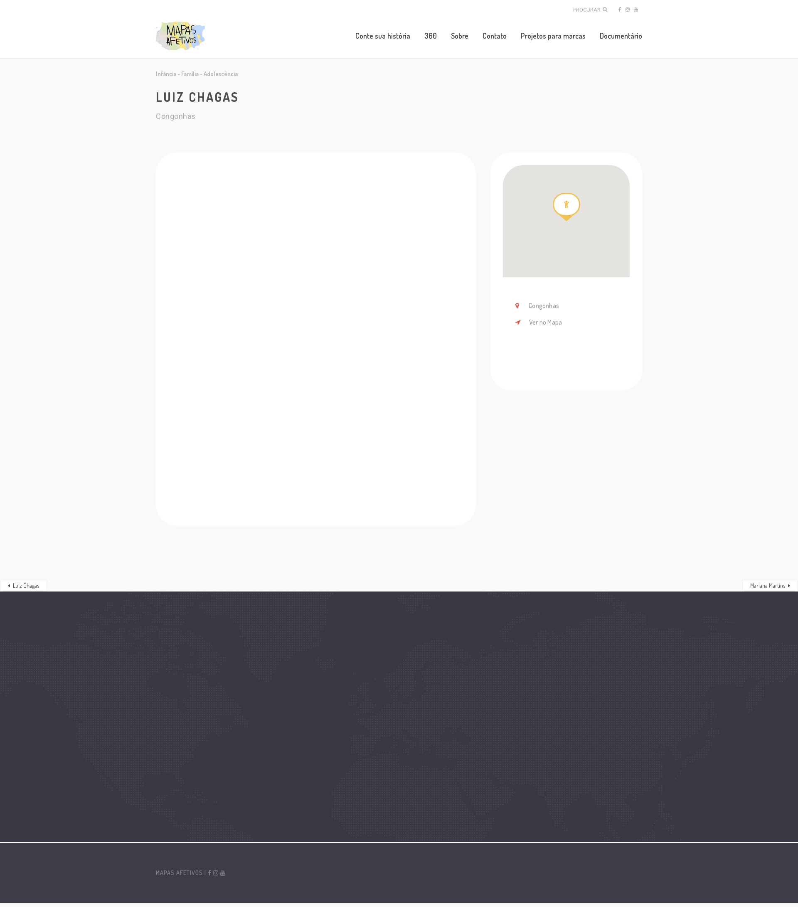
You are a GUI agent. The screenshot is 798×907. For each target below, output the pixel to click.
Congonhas (543, 305)
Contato (495, 35)
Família (190, 74)
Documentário (621, 35)
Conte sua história (382, 35)
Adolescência (221, 74)
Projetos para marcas (553, 35)
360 (430, 35)
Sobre (459, 35)
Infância (166, 74)
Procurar (590, 10)
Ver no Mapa (545, 322)
